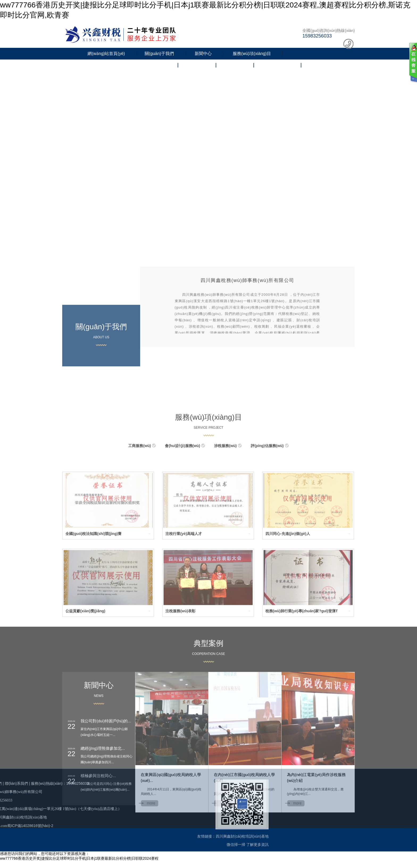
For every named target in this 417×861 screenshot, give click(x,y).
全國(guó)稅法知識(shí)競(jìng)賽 (93, 603)
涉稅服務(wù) (225, 515)
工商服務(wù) (139, 515)
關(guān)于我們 (159, 53)
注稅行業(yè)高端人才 (183, 603)
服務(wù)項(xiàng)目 (252, 53)
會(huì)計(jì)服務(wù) (182, 515)
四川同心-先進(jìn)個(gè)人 (287, 603)
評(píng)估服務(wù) (267, 515)
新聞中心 (203, 53)
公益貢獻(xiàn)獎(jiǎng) (85, 680)
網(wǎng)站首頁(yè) (106, 53)
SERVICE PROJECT (208, 497)
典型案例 (208, 703)
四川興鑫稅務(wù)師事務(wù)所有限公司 (247, 314)
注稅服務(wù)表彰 (180, 680)
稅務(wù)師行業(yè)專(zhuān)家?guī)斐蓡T (301, 680)
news (98, 755)
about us (101, 372)
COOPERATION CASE (208, 713)
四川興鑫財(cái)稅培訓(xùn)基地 (155, 836)
